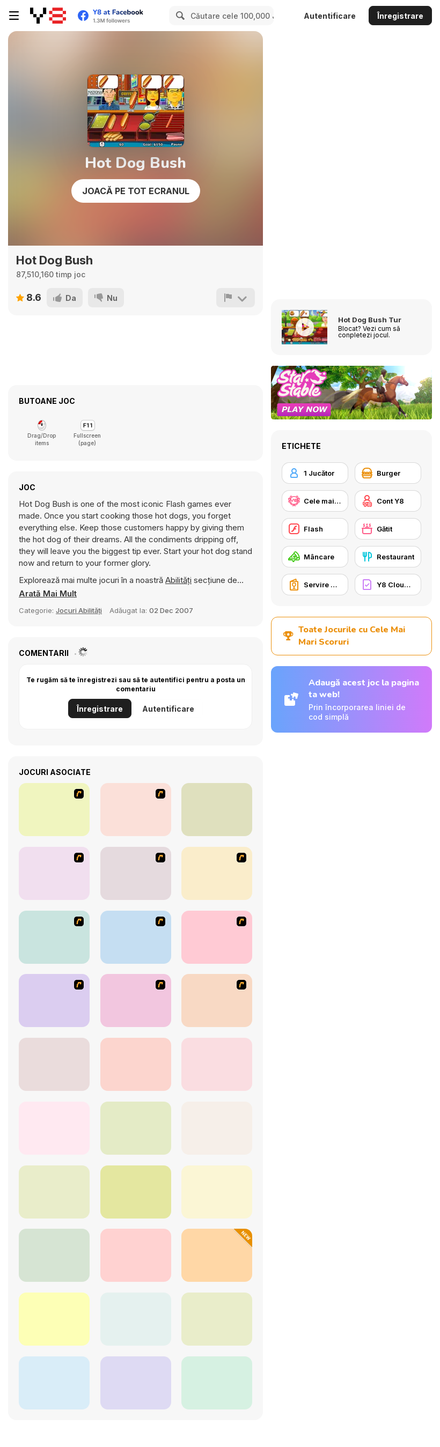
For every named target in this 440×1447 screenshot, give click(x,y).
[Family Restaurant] (216, 937)
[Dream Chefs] (54, 1382)
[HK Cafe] (54, 873)
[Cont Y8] (388, 501)
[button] (48, 594)
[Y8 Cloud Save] (388, 584)
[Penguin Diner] (135, 937)
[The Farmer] (135, 809)
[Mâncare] (315, 556)
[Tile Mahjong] (216, 1382)
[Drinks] (135, 1000)
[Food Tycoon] (135, 1128)
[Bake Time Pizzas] (135, 1064)
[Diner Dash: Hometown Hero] (216, 1000)
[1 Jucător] (315, 473)
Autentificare (330, 15)
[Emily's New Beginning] (135, 1192)
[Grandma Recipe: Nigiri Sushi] (54, 1192)
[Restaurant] (388, 556)
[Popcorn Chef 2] (54, 1255)
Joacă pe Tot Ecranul (135, 191)
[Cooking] (54, 937)
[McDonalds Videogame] (54, 809)
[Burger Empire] (135, 1255)
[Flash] (315, 529)
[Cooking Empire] (54, 1064)
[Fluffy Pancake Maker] (54, 1128)
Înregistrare (400, 15)
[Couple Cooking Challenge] (54, 1319)
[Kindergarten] (216, 873)
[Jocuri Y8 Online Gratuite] (48, 16)
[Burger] (388, 473)
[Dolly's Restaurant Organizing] (216, 1319)
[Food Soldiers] (216, 1255)
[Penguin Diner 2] (216, 1192)
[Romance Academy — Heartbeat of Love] (216, 809)
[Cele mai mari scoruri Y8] (315, 501)
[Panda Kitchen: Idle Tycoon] (216, 1064)
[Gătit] (388, 529)
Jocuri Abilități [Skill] (79, 610)
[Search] (178, 15)
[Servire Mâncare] (315, 584)
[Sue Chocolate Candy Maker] (135, 873)
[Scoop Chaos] (135, 1382)
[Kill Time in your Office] (54, 1000)
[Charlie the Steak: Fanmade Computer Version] (216, 1128)
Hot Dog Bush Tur (369, 319)
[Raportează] (235, 297)
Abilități (178, 580)
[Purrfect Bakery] (135, 1319)
